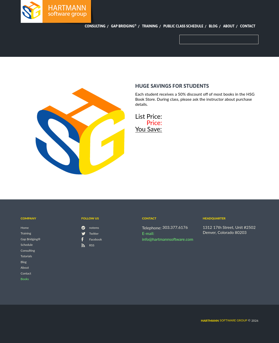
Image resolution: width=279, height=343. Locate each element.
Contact (247, 26)
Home (25, 228)
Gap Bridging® (30, 239)
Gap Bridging (123, 26)
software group (224, 320)
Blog (213, 26)
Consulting (95, 26)
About (228, 26)
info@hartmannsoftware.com (168, 239)
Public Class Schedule (183, 26)
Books (25, 279)
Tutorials (26, 256)
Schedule (27, 245)
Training (150, 26)
